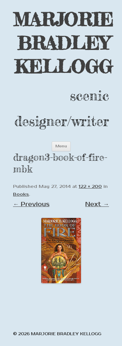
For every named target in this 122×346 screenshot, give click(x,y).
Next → (97, 204)
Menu (61, 146)
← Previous (31, 204)
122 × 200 (90, 186)
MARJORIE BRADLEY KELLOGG (63, 43)
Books (21, 194)
